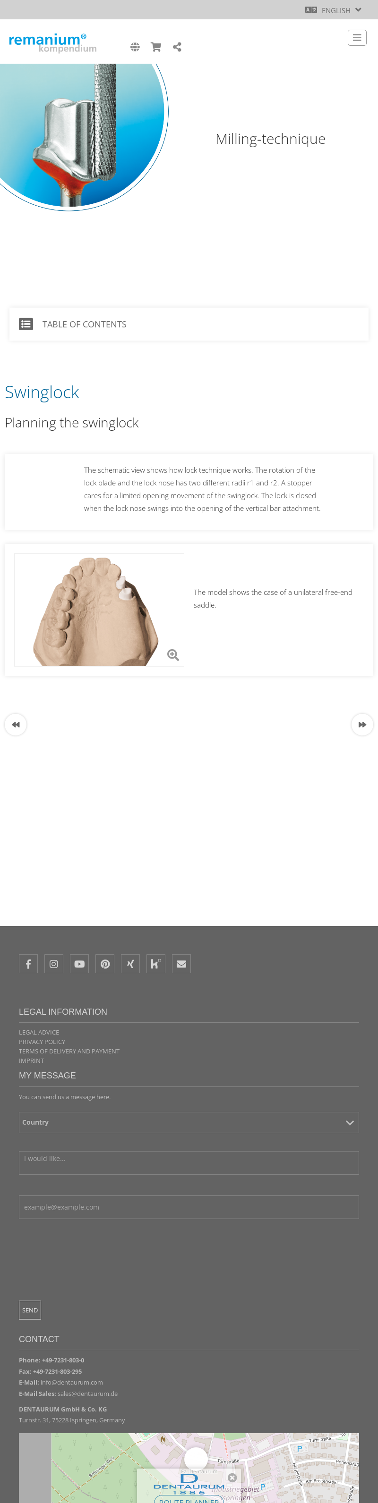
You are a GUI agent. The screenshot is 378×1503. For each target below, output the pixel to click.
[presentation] (91, 1286)
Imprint (31, 1060)
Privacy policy (42, 1041)
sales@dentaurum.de (88, 1393)
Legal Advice (39, 1032)
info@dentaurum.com (72, 1382)
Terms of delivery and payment (69, 1051)
